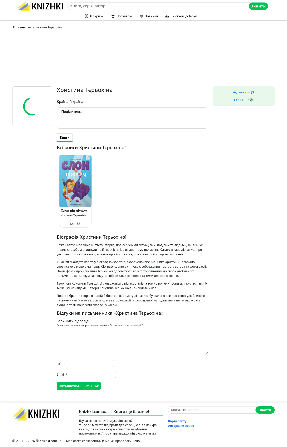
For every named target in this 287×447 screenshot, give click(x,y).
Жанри (95, 16)
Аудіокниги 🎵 (243, 92)
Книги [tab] (64, 137)
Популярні (124, 16)
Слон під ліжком (74, 210)
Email (62, 374)
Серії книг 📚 (243, 100)
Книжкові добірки (184, 16)
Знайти (258, 6)
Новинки (151, 16)
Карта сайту (177, 421)
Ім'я (61, 364)
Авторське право (181, 426)
